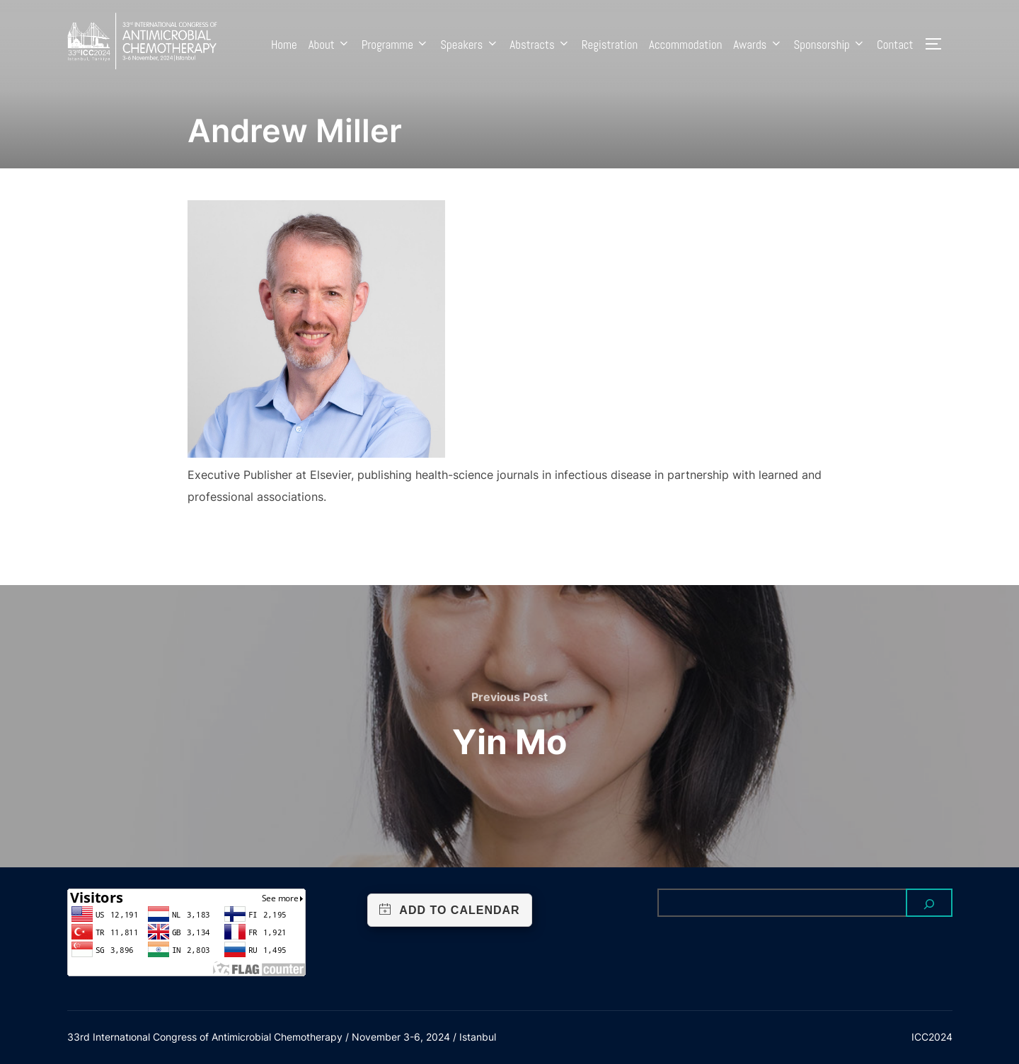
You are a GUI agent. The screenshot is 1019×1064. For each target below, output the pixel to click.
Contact (895, 44)
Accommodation (685, 44)
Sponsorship (829, 44)
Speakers (469, 44)
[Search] (929, 903)
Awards (757, 44)
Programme (396, 44)
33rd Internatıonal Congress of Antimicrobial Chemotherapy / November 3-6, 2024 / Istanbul (281, 1037)
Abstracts (540, 44)
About (329, 44)
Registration (610, 44)
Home (284, 44)
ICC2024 (931, 1037)
